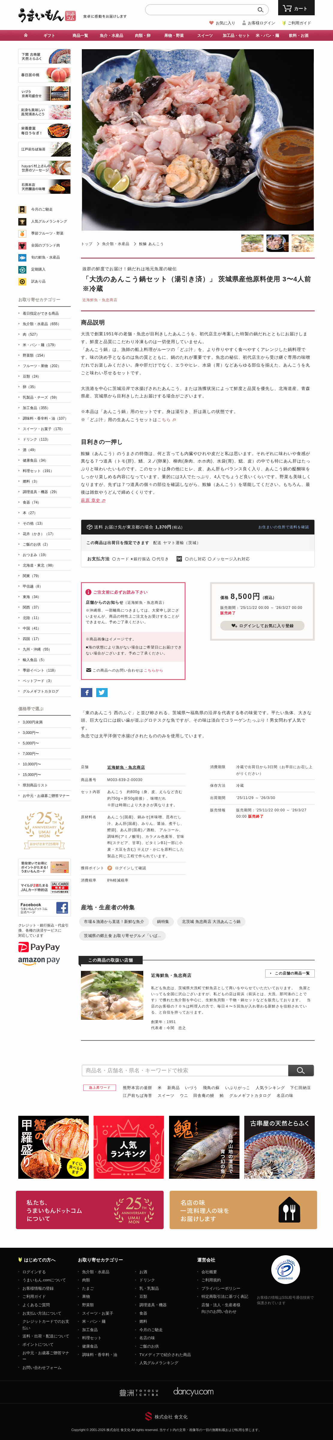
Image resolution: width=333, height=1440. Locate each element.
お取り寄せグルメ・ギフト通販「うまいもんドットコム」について (90, 1210)
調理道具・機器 (153, 1305)
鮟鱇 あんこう (151, 244)
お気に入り (225, 23)
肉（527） (31, 334)
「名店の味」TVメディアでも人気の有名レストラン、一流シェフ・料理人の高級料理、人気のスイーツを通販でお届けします (243, 1210)
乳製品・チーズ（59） (41, 397)
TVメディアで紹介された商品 (165, 1354)
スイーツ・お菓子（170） (44, 429)
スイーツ (205, 35)
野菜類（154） (35, 355)
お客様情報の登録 (38, 1288)
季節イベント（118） (40, 670)
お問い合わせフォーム (41, 1367)
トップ (87, 244)
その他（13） (34, 523)
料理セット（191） (38, 471)
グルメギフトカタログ (250, 1095)
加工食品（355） (36, 408)
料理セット (92, 1338)
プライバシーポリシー (220, 1288)
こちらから (153, 670)
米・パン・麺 (267, 35)
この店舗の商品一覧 (292, 973)
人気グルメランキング (49, 221)
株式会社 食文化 (171, 1416)
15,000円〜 (32, 775)
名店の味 (285, 1095)
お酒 (143, 1272)
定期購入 (38, 269)
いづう (191, 1087)
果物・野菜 (174, 35)
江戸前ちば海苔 (137, 1095)
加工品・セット (236, 35)
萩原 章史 (90, 500)
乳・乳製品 (149, 1288)
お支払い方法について (41, 1313)
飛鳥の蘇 (211, 1087)
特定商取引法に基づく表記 (224, 1296)
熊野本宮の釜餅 (137, 1087)
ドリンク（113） (36, 439)
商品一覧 (80, 35)
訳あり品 (38, 281)
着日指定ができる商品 (41, 313)
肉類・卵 (142, 35)
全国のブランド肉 (45, 245)
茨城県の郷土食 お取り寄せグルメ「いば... (122, 935)
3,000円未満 (33, 722)
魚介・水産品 (111, 35)
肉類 (86, 1280)
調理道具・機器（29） (41, 492)
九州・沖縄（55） (37, 649)
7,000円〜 (31, 754)
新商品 (173, 1087)
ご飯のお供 (149, 1346)
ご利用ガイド (299, 23)
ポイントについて (38, 1344)
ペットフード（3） (38, 681)
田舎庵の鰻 (203, 1095)
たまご (88, 1288)
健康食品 (90, 1346)
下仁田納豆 (300, 1087)
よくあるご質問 (36, 1305)
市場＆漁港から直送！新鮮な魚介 (114, 921)
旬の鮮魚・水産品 (45, 257)
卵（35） (30, 387)
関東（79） (32, 576)
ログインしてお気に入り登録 (262, 626)
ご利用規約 (211, 1280)
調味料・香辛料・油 (99, 1354)
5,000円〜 (31, 743)
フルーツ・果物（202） (42, 366)
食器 (143, 1313)
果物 (86, 1296)
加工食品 (90, 1330)
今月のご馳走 (42, 209)
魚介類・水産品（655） (42, 324)
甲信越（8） (33, 586)
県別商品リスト (35, 785)
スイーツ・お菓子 (97, 1313)
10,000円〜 (32, 764)
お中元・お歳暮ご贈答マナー (46, 796)
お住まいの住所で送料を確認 (283, 527)
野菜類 (88, 1305)
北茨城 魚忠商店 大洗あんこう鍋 (211, 921)
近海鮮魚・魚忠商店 (99, 300)
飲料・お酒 (298, 35)
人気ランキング (270, 1087)
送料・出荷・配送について (45, 1336)
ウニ (184, 1095)
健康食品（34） (35, 460)
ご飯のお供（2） (36, 544)
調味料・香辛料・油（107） (45, 418)
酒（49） (30, 450)
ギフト (49, 35)
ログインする (34, 1272)
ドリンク (147, 1280)
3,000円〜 (31, 733)
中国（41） (32, 628)
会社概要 (209, 1272)
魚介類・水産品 (115, 244)
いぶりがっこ (237, 1087)
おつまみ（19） (35, 555)
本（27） (30, 513)
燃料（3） (31, 481)
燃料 (143, 1321)
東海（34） (32, 597)
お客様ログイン (261, 23)
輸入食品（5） (34, 660)
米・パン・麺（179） (40, 345)
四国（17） (32, 639)
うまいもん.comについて (44, 1280)
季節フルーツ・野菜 (47, 233)
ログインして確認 (130, 868)
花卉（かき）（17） (39, 534)
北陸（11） (32, 618)
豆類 (143, 1296)
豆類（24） (32, 376)
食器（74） (32, 502)
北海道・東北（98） (39, 565)
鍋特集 (163, 921)
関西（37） (32, 607)
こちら (164, 419)
